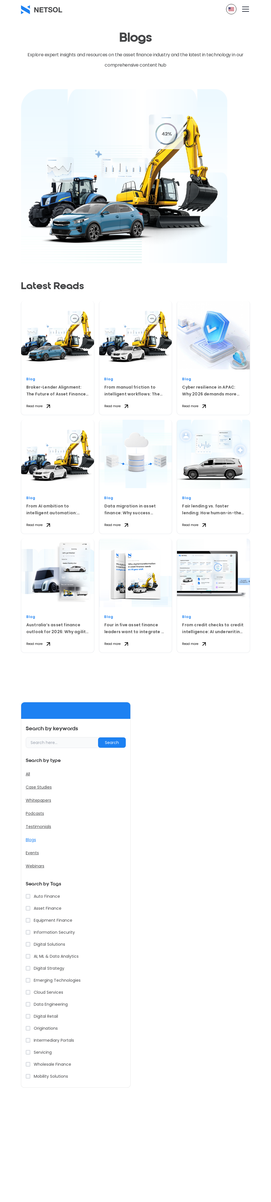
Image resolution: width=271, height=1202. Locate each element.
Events (32, 853)
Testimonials (38, 826)
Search (112, 742)
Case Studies (39, 787)
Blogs (31, 840)
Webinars (35, 866)
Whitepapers (38, 800)
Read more (39, 406)
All (28, 774)
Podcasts (35, 813)
